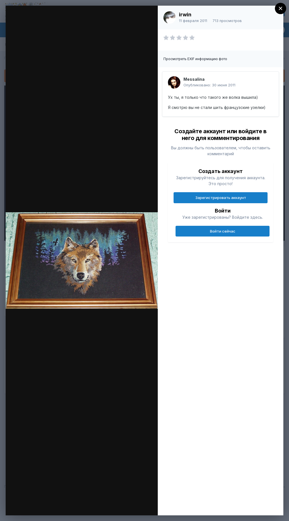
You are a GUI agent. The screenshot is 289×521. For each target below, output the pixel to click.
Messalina (194, 79)
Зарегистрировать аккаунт (220, 197)
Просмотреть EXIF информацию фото (195, 59)
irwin (185, 14)
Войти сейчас (222, 231)
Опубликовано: (209, 85)
